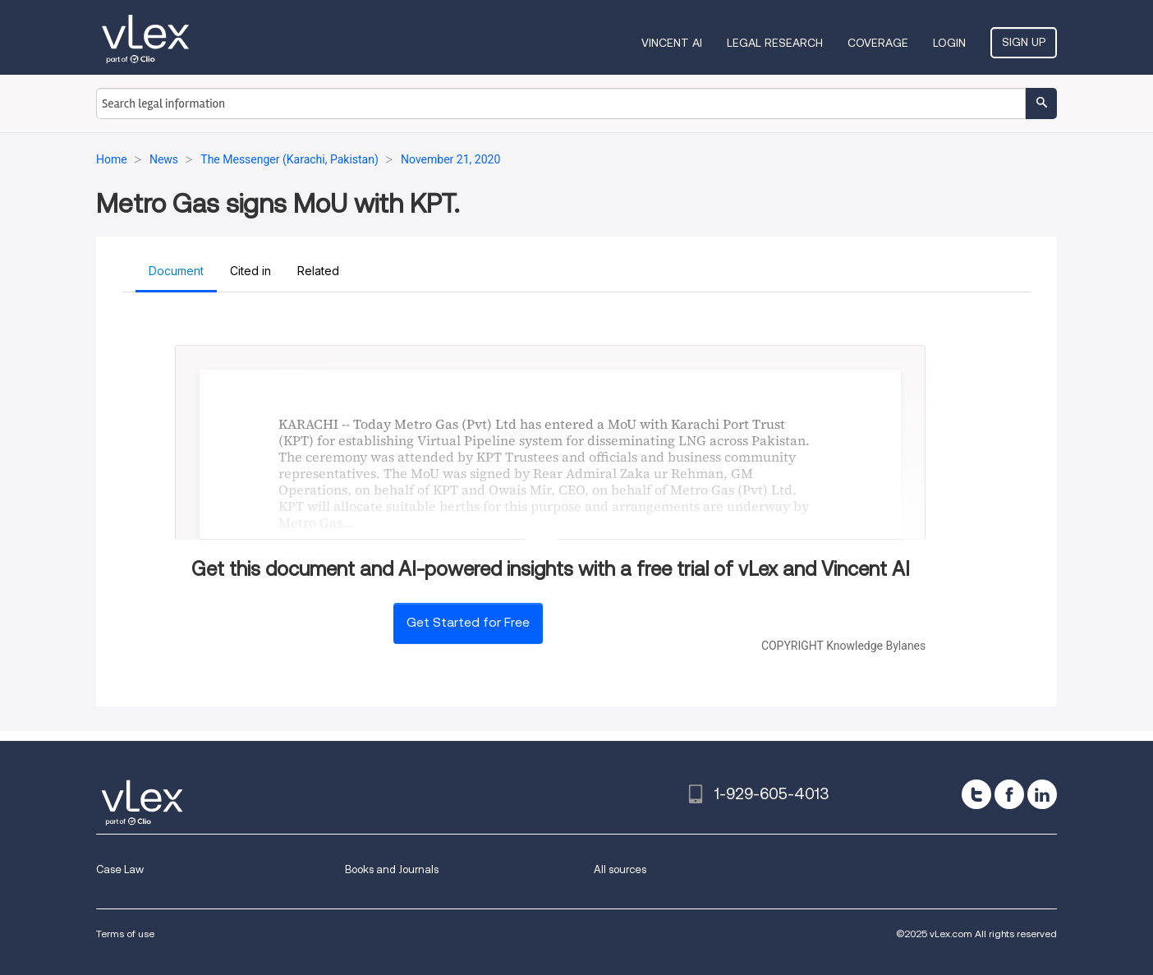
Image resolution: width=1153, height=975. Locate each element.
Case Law (120, 869)
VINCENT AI (671, 42)
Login (949, 42)
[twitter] (976, 794)
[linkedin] (1042, 794)
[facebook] (1009, 794)
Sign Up (1023, 41)
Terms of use (125, 933)
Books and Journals (392, 869)
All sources (620, 869)
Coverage (878, 42)
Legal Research (775, 42)
